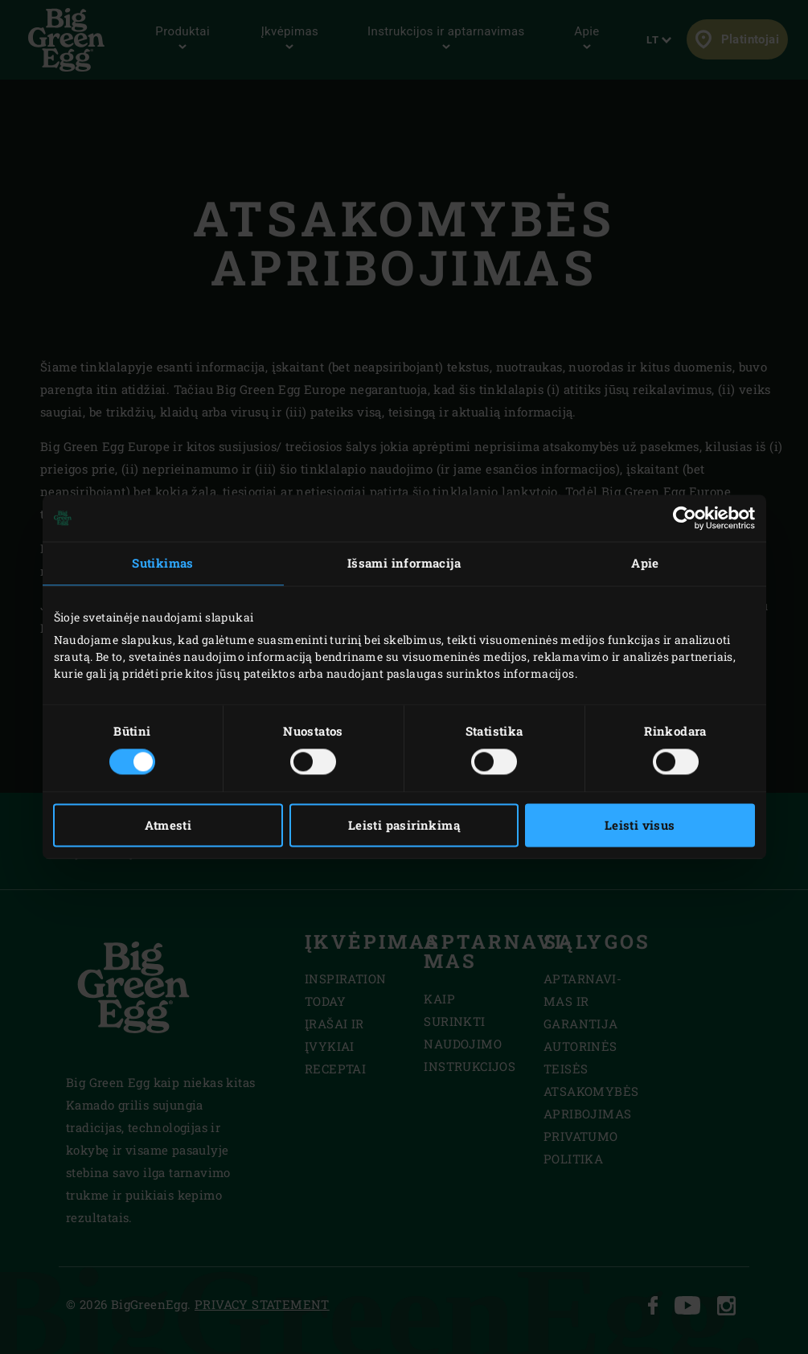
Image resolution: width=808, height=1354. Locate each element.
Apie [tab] (645, 563)
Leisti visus (640, 826)
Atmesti (168, 826)
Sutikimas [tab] (163, 563)
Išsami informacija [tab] (404, 563)
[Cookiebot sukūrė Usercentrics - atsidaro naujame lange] (684, 518)
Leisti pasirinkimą (404, 826)
